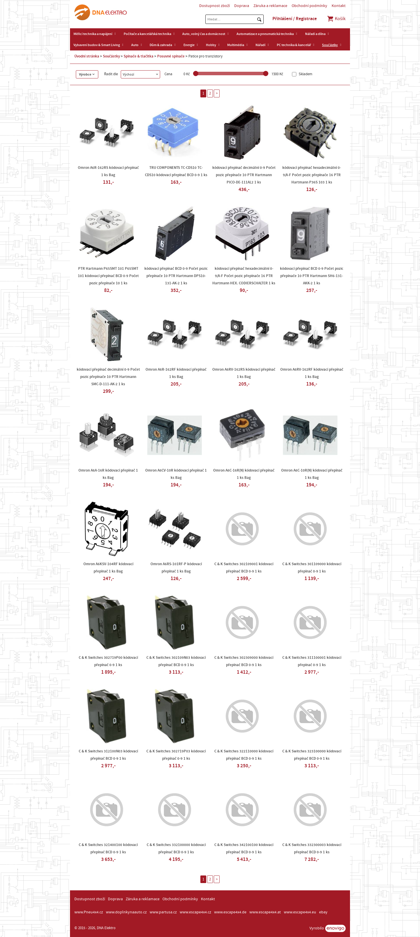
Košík (336, 18)
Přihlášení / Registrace (294, 18)
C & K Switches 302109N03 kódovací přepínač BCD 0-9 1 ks (176, 661)
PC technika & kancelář (294, 45)
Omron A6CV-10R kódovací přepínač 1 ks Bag (176, 474)
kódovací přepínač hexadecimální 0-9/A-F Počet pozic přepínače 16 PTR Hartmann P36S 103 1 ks (311, 175)
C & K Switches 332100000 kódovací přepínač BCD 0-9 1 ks (176, 848)
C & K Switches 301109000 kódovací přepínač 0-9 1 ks (311, 567)
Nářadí (260, 45)
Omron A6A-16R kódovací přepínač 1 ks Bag (108, 474)
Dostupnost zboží (214, 5)
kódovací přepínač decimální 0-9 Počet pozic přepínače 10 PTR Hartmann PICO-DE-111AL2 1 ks (244, 175)
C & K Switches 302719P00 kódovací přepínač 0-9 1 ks (108, 661)
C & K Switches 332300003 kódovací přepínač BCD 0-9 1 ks (311, 848)
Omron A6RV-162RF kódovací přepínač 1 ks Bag (311, 373)
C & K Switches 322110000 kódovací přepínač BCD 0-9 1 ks (243, 755)
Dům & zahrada (161, 45)
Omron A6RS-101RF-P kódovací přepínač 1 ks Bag (176, 567)
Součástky (330, 45)
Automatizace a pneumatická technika (265, 34)
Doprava (241, 5)
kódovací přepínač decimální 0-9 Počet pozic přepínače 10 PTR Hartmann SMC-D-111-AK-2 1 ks (108, 376)
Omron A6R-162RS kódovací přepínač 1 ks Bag (108, 171)
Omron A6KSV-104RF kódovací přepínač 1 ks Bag (108, 567)
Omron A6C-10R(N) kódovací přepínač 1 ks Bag (311, 474)
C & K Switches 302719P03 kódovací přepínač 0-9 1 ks (176, 755)
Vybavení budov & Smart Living (97, 45)
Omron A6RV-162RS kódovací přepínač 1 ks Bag (243, 373)
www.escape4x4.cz (195, 912)
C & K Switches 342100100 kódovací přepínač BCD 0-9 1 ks (243, 848)
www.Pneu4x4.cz (88, 912)
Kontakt (339, 5)
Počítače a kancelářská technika (147, 34)
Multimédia (235, 45)
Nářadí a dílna (315, 34)
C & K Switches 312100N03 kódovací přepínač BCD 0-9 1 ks (108, 755)
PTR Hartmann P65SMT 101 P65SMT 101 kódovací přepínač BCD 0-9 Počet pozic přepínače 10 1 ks (108, 276)
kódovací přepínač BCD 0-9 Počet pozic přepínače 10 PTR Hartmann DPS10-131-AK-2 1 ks (176, 276)
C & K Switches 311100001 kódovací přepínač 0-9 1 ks (311, 661)
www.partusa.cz (163, 912)
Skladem (305, 74)
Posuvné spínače (171, 56)
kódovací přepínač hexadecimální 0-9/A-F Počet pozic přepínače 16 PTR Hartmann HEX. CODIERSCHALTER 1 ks (243, 276)
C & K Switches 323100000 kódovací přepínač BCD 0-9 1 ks (311, 755)
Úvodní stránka (86, 56)
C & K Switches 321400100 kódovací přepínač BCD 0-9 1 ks (108, 848)
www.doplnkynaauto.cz (126, 912)
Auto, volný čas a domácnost (203, 34)
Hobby (211, 45)
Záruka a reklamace (270, 5)
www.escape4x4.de (230, 912)
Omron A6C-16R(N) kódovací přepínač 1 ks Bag (243, 474)
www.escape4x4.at (265, 912)
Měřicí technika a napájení (93, 34)
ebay (323, 912)
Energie (189, 45)
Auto (135, 45)
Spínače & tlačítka (138, 56)
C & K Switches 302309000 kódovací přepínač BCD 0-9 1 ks (243, 661)
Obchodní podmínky (309, 5)
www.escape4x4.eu (300, 912)
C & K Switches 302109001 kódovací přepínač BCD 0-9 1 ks (243, 567)
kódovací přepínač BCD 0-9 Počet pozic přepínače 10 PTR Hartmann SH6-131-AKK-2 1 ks (311, 276)
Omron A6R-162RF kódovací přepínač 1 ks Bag (176, 373)
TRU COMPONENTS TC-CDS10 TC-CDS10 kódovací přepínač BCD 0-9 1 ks (176, 171)
